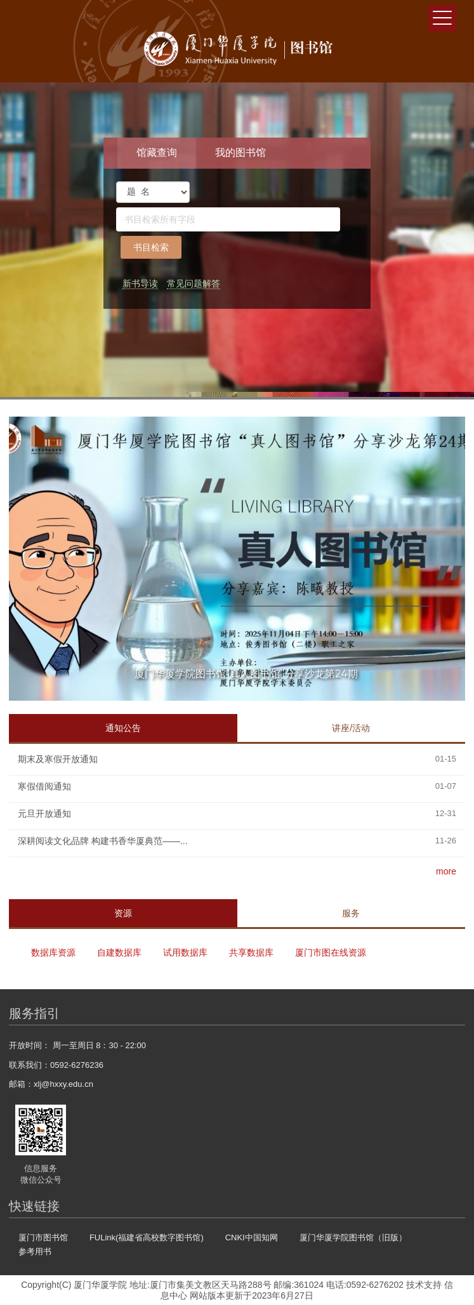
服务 (351, 913)
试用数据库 (185, 952)
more (446, 871)
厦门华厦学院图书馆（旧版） (353, 1237)
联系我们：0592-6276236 (56, 1065)
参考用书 (34, 1251)
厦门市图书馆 (43, 1237)
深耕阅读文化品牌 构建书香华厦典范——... (103, 841)
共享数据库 (251, 952)
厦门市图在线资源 (330, 952)
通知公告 (123, 728)
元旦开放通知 (44, 813)
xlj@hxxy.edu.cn (63, 1084)
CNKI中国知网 (251, 1237)
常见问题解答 (193, 283)
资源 (123, 913)
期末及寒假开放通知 (58, 759)
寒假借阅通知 (44, 786)
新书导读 (140, 283)
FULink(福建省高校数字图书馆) (146, 1237)
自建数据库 (119, 952)
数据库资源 (53, 952)
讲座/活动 (351, 728)
